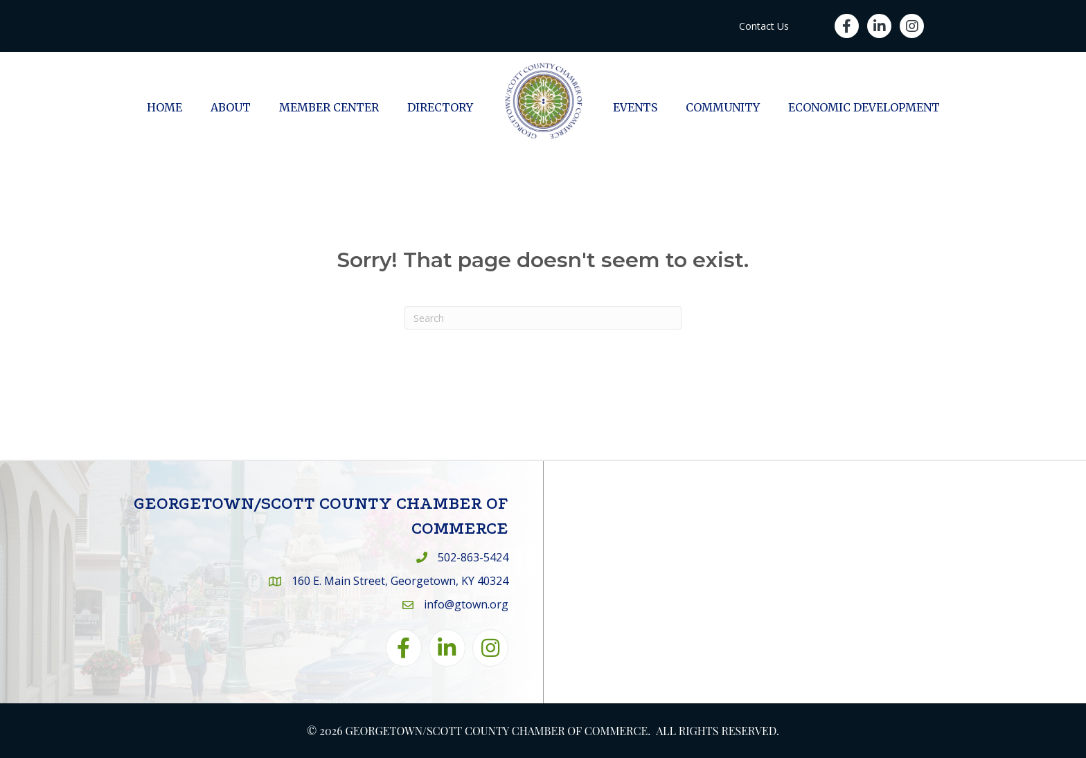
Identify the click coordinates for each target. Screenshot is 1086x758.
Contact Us (764, 26)
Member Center (329, 107)
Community (723, 107)
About (231, 107)
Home (164, 107)
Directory (440, 107)
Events (635, 107)
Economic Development (864, 107)
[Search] (543, 318)
